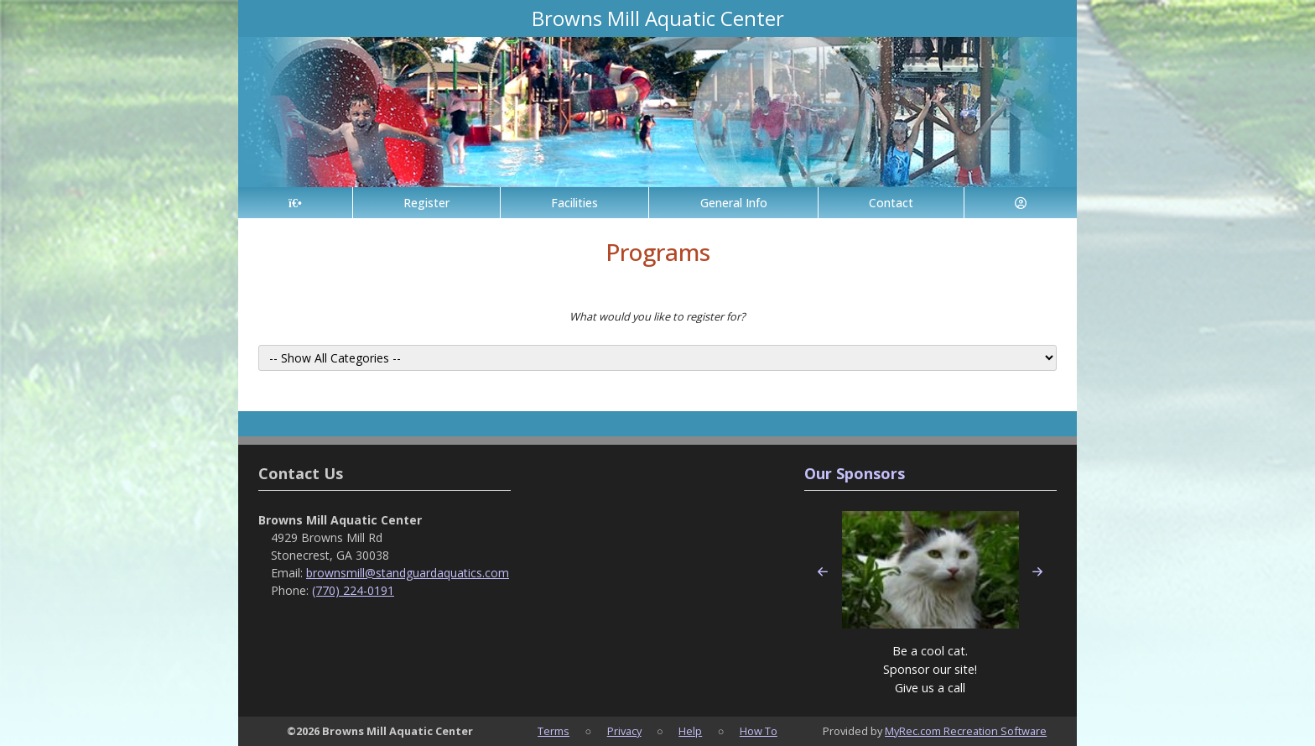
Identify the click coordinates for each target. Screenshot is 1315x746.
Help (690, 730)
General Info (733, 203)
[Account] (1020, 202)
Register (426, 203)
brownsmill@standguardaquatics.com (407, 573)
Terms (553, 730)
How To (758, 730)
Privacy (624, 730)
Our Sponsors (854, 473)
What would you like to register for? (657, 316)
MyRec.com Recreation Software (966, 730)
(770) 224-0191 (353, 590)
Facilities (574, 203)
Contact (891, 203)
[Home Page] (295, 202)
